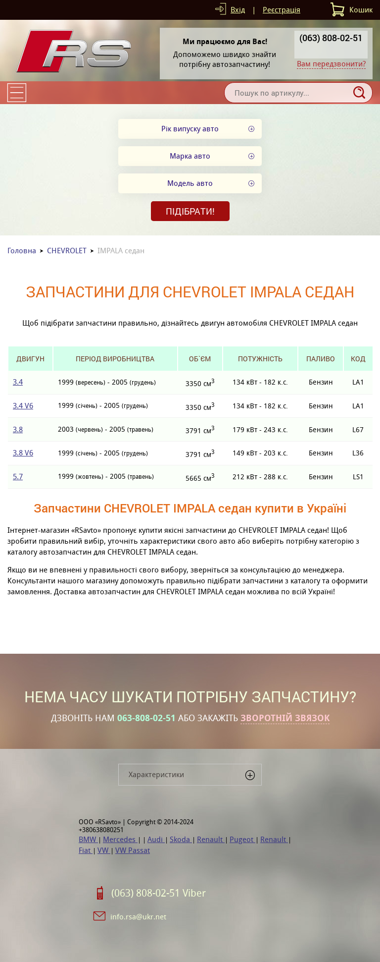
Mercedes (120, 839)
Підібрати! (190, 211)
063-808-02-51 (146, 718)
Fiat (86, 850)
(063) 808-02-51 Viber (158, 893)
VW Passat (132, 850)
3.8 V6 (23, 452)
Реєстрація (281, 9)
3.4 (18, 382)
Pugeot (242, 839)
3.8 (18, 429)
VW (103, 850)
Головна (21, 250)
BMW (88, 839)
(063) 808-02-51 (331, 38)
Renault (211, 839)
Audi (156, 839)
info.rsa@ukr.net (138, 916)
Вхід (238, 9)
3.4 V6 (23, 405)
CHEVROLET (67, 250)
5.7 (18, 476)
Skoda (181, 839)
